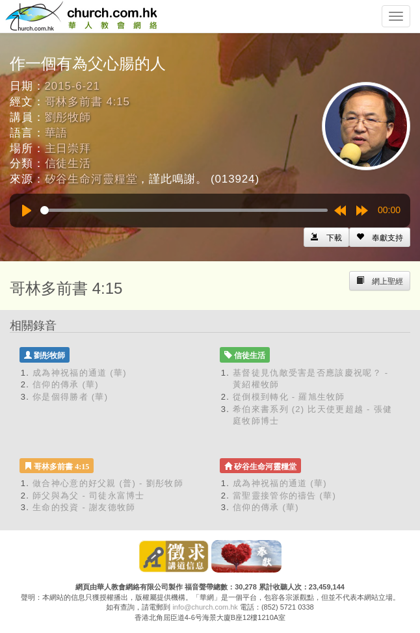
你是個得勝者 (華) (70, 397)
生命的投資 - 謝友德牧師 (84, 507)
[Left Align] (379, 237)
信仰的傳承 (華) (66, 384)
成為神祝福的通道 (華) (80, 373)
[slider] (184, 210)
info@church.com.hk (204, 607)
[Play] (26, 210)
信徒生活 (68, 163)
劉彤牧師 (68, 117)
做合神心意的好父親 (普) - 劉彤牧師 (108, 483)
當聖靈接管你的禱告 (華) (284, 495)
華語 (56, 133)
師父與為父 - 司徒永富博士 (89, 495)
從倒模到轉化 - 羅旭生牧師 (289, 397)
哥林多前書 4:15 (87, 102)
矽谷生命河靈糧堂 (91, 179)
